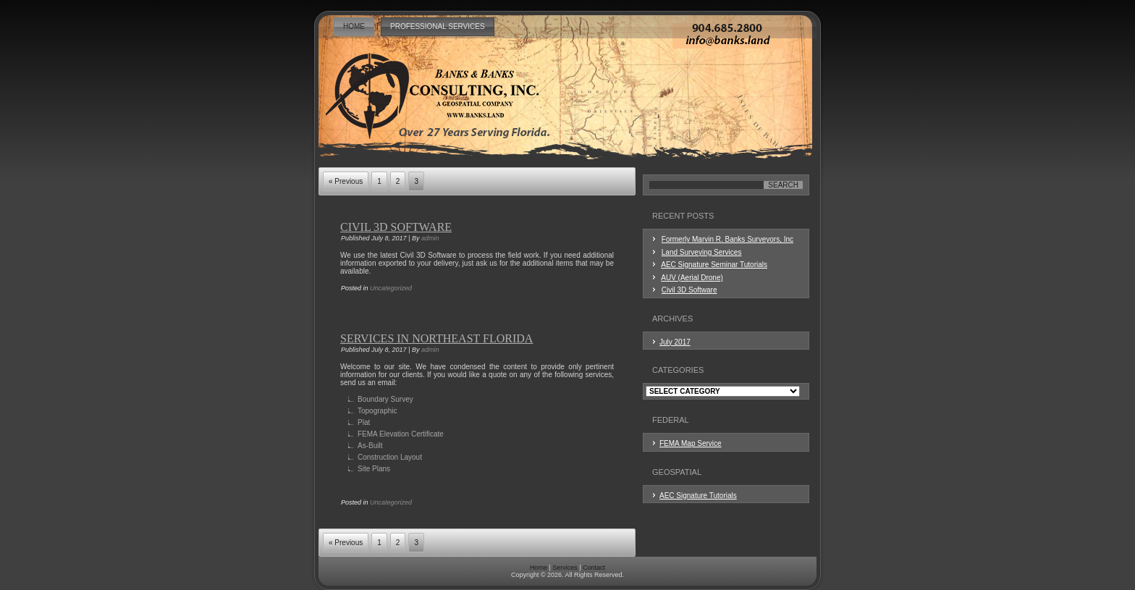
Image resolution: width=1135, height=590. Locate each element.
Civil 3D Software (396, 227)
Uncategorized (391, 288)
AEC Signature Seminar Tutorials (714, 265)
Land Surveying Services (702, 252)
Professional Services (437, 26)
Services (565, 567)
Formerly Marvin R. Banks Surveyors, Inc (727, 239)
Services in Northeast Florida (436, 338)
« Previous (346, 181)
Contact (594, 567)
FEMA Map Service (690, 443)
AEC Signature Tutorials (698, 496)
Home (354, 26)
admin (430, 238)
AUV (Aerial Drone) (692, 278)
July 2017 (675, 342)
